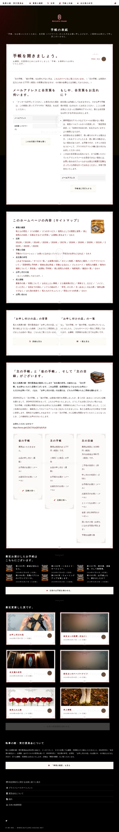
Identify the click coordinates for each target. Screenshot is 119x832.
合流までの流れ (34, 287)
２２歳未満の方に (67, 283)
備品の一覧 (87, 268)
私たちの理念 (21, 231)
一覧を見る (84, 341)
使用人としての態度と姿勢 (69, 231)
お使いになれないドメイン (48, 254)
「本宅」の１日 (66, 287)
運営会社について (14, 793)
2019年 (81, 242)
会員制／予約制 (44, 268)
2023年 (27, 246)
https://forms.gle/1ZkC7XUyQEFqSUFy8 (29, 428)
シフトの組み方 (50, 287)
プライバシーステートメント (19, 788)
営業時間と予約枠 (29, 265)
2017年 (63, 242)
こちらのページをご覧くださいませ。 (70, 79)
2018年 (72, 242)
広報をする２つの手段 (39, 235)
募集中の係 (20, 283)
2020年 (90, 242)
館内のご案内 (81, 261)
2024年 (36, 246)
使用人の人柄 (16, 710)
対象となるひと (62, 265)
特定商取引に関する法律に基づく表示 (23, 782)
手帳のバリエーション (25, 254)
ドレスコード (77, 265)
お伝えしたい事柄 (49, 283)
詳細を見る (37, 341)
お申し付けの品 (17, 635)
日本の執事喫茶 (14, 805)
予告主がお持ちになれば (73, 254)
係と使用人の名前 (61, 268)
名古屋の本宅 (85, 3)
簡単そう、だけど (85, 283)
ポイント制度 (67, 261)
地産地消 (75, 268)
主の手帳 (115, 3)
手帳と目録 (66, 3)
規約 (9, 799)
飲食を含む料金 (46, 265)
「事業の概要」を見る (61, 765)
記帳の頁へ (30, 491)
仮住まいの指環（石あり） (75, 636)
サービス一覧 (39, 261)
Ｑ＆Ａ (72, 235)
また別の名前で (32, 291)
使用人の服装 (91, 265)
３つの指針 (34, 231)
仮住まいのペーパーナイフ (75, 674)
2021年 (99, 242)
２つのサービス (48, 231)
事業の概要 (36, 3)
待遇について (33, 283)
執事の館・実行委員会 (13, 3)
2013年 (28, 242)
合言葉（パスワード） (20, 127)
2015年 (45, 242)
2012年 (19, 242)
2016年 (54, 242)
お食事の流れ (53, 261)
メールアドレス (20, 118)
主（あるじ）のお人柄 (85, 287)
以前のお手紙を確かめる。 (61, 590)
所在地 (32, 268)
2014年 (37, 242)
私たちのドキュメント (51, 291)
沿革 (51, 3)
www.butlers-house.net (30, 828)
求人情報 (67, 710)
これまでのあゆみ (23, 261)
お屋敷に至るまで (58, 235)
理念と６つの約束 (71, 291)
